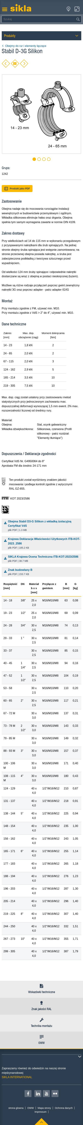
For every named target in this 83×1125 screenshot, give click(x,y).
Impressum (41, 1111)
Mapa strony (44, 1108)
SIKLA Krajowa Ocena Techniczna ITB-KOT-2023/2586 (42, 559)
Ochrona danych (64, 1108)
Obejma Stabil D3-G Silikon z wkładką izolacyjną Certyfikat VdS (42, 526)
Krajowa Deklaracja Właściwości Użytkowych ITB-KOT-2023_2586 (42, 544)
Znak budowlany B (42, 572)
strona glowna (16, 1108)
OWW (30, 1108)
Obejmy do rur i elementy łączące (24, 45)
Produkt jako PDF (17, 188)
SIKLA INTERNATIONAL (17, 1077)
